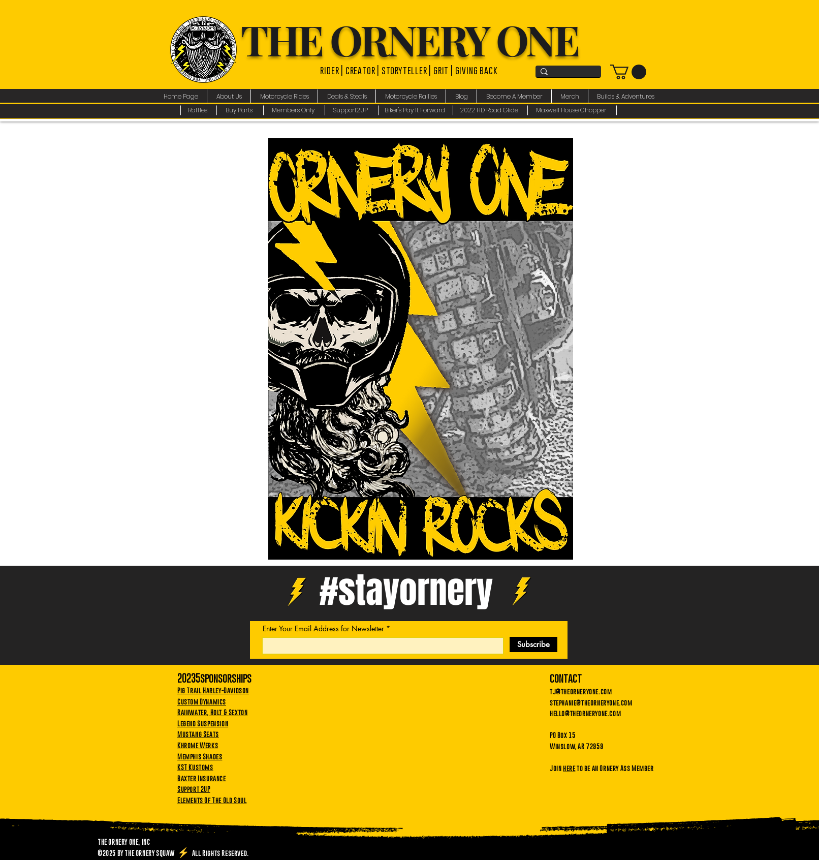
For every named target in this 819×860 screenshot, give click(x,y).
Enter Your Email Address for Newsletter (323, 628)
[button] (228, 96)
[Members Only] (294, 110)
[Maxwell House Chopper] (572, 110)
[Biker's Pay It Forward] (416, 110)
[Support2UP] (352, 110)
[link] (628, 72)
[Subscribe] (533, 644)
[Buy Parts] (240, 110)
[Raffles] (198, 110)
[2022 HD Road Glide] (490, 110)
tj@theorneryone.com (581, 691)
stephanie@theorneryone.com (591, 702)
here (569, 768)
